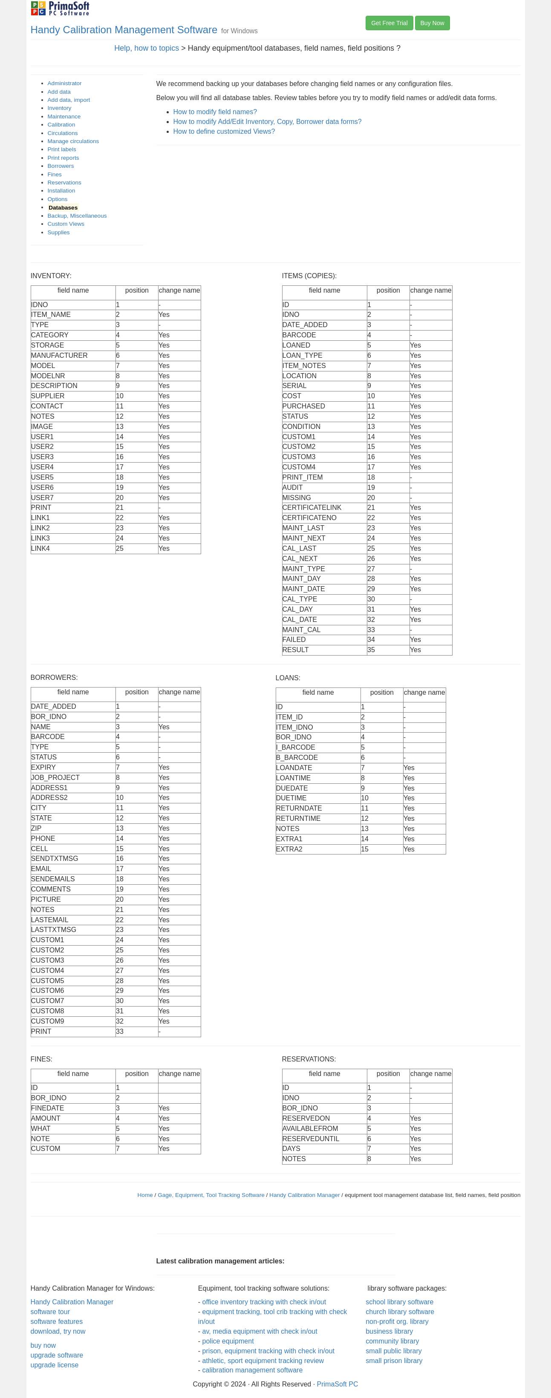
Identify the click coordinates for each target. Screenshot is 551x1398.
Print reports (63, 158)
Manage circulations (73, 141)
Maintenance (64, 116)
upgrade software (57, 1355)
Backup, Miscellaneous (77, 216)
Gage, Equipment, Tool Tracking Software (212, 1195)
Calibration (61, 124)
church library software (400, 1311)
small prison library (394, 1360)
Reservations (64, 182)
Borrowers (61, 166)
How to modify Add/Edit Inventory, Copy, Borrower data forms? (267, 121)
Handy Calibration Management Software (124, 29)
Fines (55, 174)
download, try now (58, 1331)
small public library (394, 1351)
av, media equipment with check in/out (259, 1331)
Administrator (65, 83)
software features (57, 1321)
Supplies (59, 232)
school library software (399, 1302)
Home (145, 1195)
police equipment (228, 1341)
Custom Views (66, 224)
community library (392, 1341)
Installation (61, 190)
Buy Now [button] (432, 23)
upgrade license (55, 1365)
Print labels (62, 149)
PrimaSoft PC (337, 1384)
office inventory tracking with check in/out (264, 1302)
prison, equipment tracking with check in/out (268, 1351)
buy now (43, 1345)
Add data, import (69, 100)
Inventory (60, 108)
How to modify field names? (215, 111)
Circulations (63, 133)
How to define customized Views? (224, 131)
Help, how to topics (146, 48)
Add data (59, 92)
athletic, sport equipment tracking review (263, 1360)
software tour (50, 1311)
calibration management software (252, 1370)
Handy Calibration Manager (304, 1195)
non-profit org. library (397, 1321)
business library (389, 1331)
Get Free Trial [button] (389, 23)
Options (58, 199)
